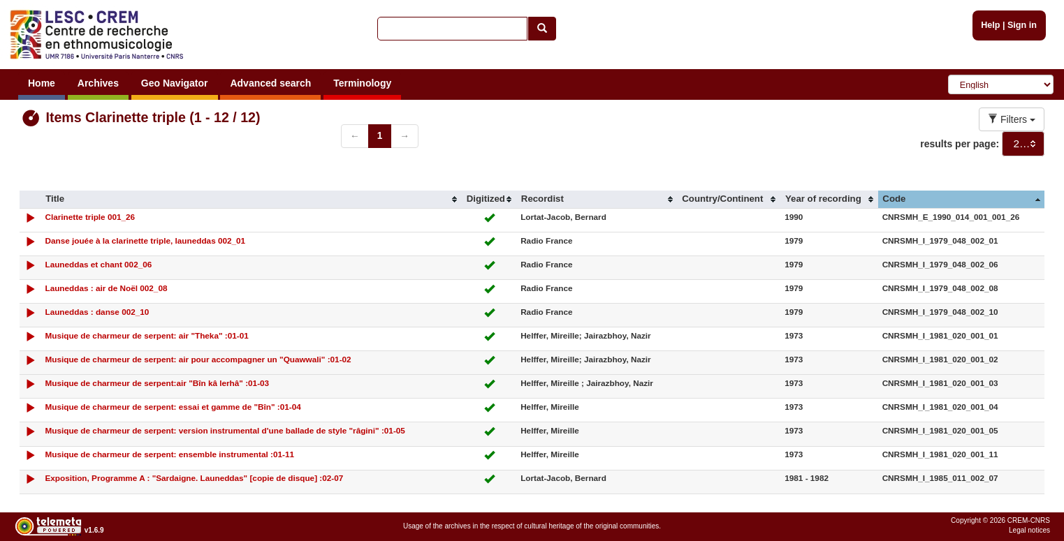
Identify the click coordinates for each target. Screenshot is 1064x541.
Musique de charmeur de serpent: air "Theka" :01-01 (146, 335)
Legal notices (1029, 530)
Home (41, 83)
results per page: (959, 143)
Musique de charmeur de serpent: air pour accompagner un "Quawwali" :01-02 (198, 359)
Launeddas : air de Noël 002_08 (106, 287)
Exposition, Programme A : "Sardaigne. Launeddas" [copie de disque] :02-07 (194, 477)
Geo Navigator (174, 83)
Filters (1011, 119)
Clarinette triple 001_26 (90, 216)
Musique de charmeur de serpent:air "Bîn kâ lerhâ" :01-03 (157, 382)
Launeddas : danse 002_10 (97, 311)
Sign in (1022, 25)
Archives (98, 83)
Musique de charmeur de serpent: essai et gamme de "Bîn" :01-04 (172, 406)
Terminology (362, 83)
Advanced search (270, 83)
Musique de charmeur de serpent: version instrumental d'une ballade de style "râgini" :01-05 (225, 430)
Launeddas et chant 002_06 (98, 264)
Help (990, 25)
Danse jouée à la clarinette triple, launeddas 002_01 (145, 240)
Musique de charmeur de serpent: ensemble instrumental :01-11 (169, 454)
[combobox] (1023, 143)
